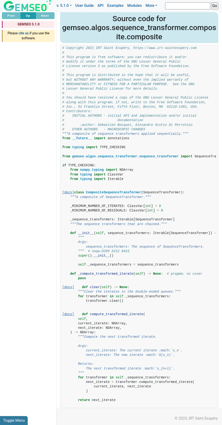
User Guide (84, 5)
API (100, 5)
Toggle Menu (14, 420)
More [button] (150, 5)
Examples (115, 5)
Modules (134, 5)
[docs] (68, 192)
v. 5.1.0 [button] (63, 5)
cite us (24, 33)
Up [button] (28, 15)
